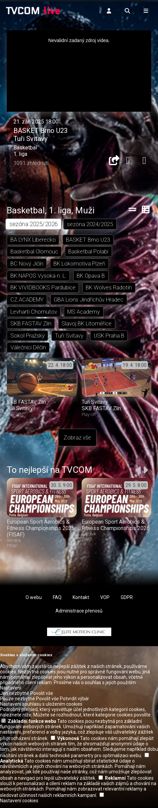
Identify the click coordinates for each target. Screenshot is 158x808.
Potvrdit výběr (74, 703)
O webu (34, 601)
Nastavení (10, 692)
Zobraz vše (77, 442)
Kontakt (81, 601)
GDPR (127, 601)
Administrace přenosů (79, 615)
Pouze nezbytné (17, 703)
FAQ (57, 601)
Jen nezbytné (14, 698)
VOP (105, 601)
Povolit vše (41, 698)
